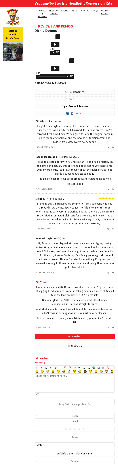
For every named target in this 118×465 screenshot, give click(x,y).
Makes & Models (42, 14)
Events (65, 11)
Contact (86, 11)
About (75, 11)
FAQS (95, 11)
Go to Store (104, 12)
